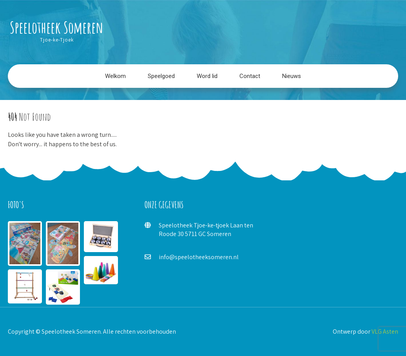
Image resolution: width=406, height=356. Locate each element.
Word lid (207, 76)
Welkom (115, 76)
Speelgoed (161, 76)
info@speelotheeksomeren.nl (199, 257)
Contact (249, 76)
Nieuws (291, 76)
